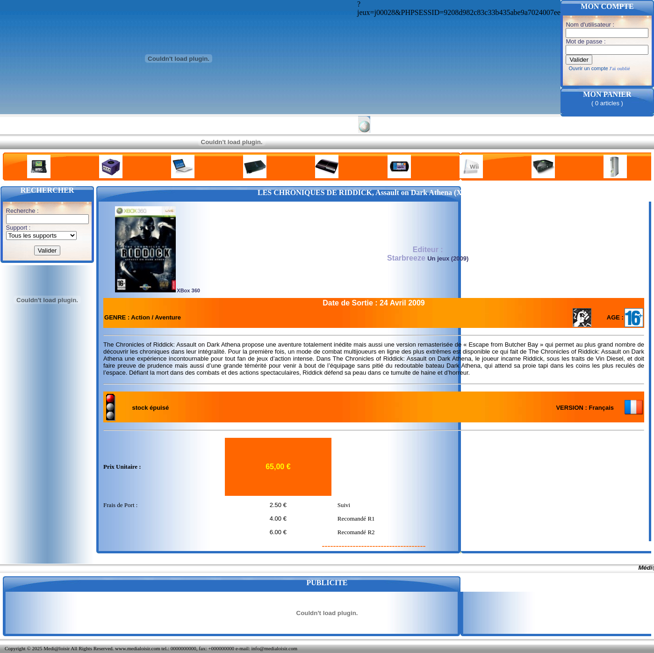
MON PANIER (607, 94)
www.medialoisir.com (137, 648)
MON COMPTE (607, 6)
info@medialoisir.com (274, 648)
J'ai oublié (619, 68)
